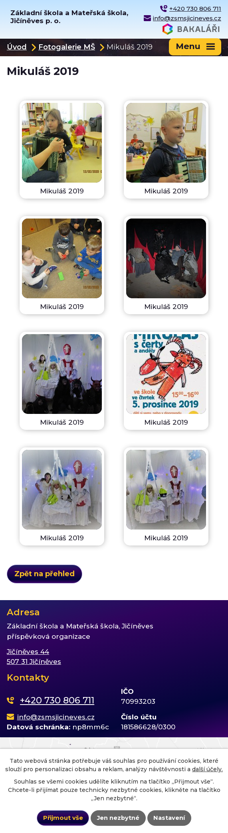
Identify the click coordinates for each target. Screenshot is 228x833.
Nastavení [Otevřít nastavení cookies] (169, 817)
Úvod (17, 47)
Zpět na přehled (44, 573)
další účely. (207, 769)
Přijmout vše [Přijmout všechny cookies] (63, 817)
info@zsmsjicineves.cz (187, 18)
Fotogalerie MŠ (66, 47)
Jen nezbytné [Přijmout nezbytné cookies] (118, 817)
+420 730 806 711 (195, 8)
